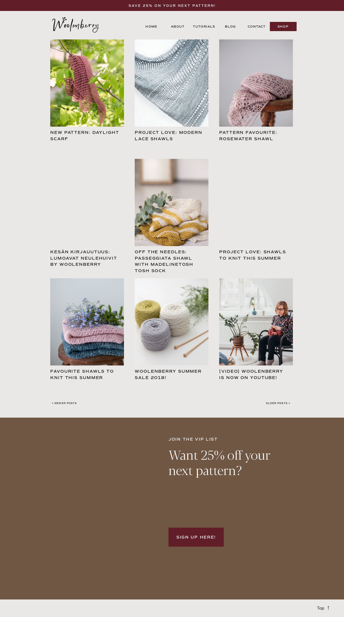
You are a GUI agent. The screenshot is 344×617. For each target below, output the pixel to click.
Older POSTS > (278, 403)
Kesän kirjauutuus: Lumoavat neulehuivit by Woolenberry (83, 258)
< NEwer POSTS (64, 403)
